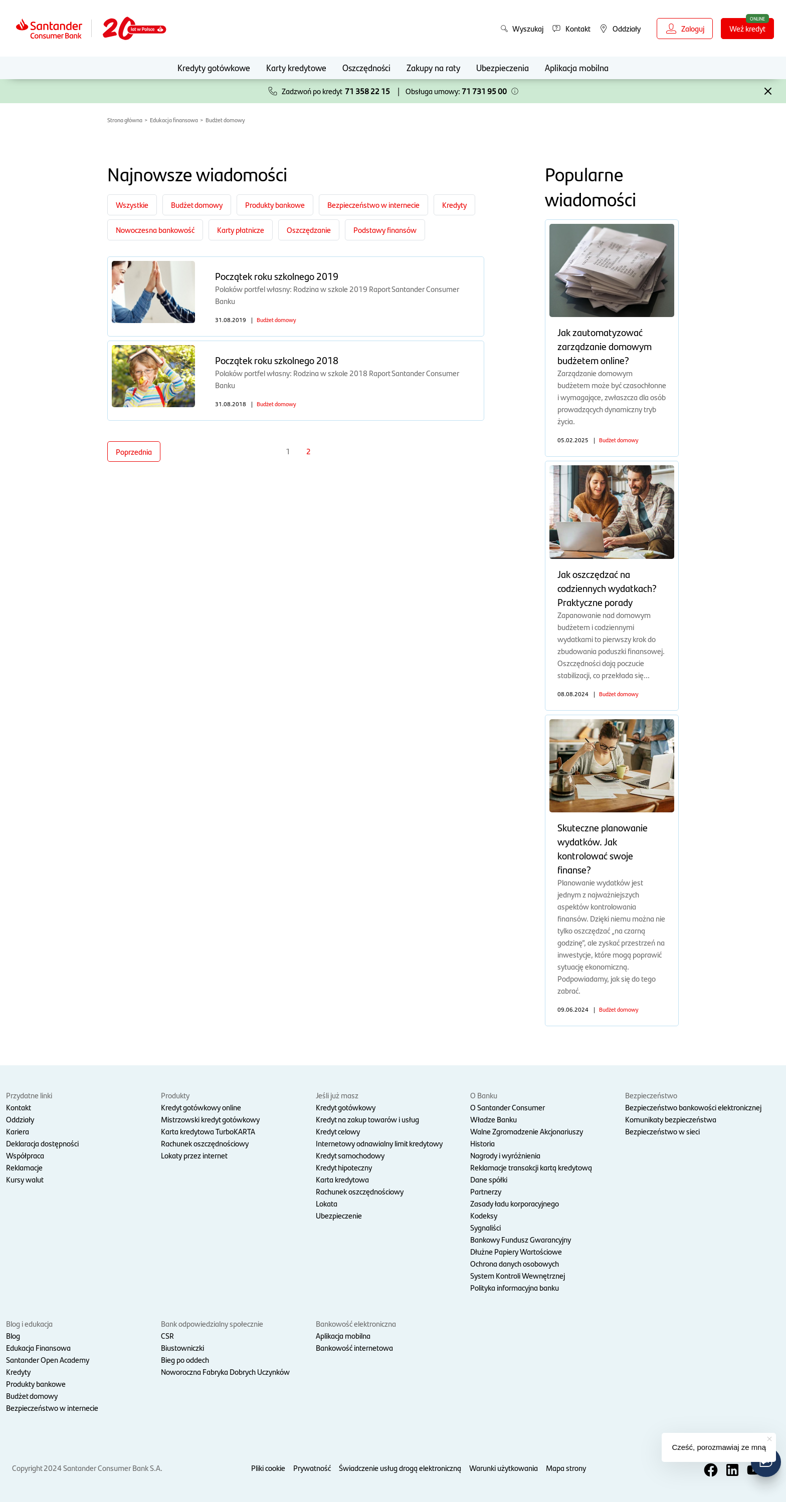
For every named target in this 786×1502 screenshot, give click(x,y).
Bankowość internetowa (354, 1347)
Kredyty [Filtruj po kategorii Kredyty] (454, 204)
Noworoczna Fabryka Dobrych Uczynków (225, 1371)
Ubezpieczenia (502, 67)
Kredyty (18, 1371)
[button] (515, 91)
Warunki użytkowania (503, 1467)
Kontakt (18, 1107)
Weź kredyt (747, 28)
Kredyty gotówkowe (213, 67)
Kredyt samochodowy (350, 1155)
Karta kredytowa (342, 1179)
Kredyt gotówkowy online (201, 1107)
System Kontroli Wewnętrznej (517, 1275)
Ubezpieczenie (339, 1215)
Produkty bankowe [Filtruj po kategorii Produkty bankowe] (275, 204)
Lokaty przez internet (194, 1155)
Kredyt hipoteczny (344, 1167)
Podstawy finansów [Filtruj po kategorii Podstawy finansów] (385, 229)
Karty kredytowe (296, 67)
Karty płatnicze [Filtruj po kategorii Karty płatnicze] (240, 229)
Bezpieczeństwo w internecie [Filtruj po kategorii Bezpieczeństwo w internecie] (373, 204)
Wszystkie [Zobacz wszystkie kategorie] (132, 204)
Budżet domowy (225, 119)
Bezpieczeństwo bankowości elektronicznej (693, 1107)
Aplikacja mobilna (577, 67)
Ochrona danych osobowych (514, 1263)
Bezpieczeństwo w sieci (662, 1131)
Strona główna (124, 119)
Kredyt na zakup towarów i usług (367, 1119)
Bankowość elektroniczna (356, 1323)
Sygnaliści (485, 1227)
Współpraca (25, 1155)
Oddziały (20, 1119)
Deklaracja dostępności (42, 1143)
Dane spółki (488, 1179)
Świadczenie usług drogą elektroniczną (400, 1467)
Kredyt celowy (338, 1131)
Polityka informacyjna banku (514, 1287)
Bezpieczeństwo (651, 1095)
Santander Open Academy (47, 1359)
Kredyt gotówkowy (345, 1107)
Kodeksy (483, 1215)
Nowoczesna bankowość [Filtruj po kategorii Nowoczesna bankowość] (155, 229)
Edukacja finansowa (174, 119)
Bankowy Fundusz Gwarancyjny (520, 1239)
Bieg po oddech (185, 1359)
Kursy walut (25, 1179)
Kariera (17, 1131)
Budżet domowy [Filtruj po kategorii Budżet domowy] (197, 204)
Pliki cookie (268, 1467)
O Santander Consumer (507, 1107)
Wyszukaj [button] (521, 28)
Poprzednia (134, 451)
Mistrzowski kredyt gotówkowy (210, 1119)
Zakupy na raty (433, 67)
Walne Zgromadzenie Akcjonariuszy (526, 1131)
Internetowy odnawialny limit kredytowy (379, 1143)
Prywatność (312, 1467)
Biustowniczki (182, 1347)
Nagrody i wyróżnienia (505, 1155)
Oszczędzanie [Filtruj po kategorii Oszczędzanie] (309, 229)
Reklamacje (24, 1167)
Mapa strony (566, 1467)
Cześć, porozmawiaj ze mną (719, 1447)
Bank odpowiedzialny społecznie (212, 1323)
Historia (482, 1143)
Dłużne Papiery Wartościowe (516, 1251)
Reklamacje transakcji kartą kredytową (531, 1167)
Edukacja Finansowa (38, 1347)
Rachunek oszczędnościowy (205, 1143)
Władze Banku (493, 1119)
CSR (167, 1335)
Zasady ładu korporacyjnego (514, 1203)
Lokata (326, 1203)
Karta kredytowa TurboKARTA (208, 1131)
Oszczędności (366, 67)
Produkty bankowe (36, 1383)
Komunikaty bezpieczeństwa (670, 1119)
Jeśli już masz (337, 1095)
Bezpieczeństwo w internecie (52, 1407)
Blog (13, 1335)
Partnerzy (485, 1191)
